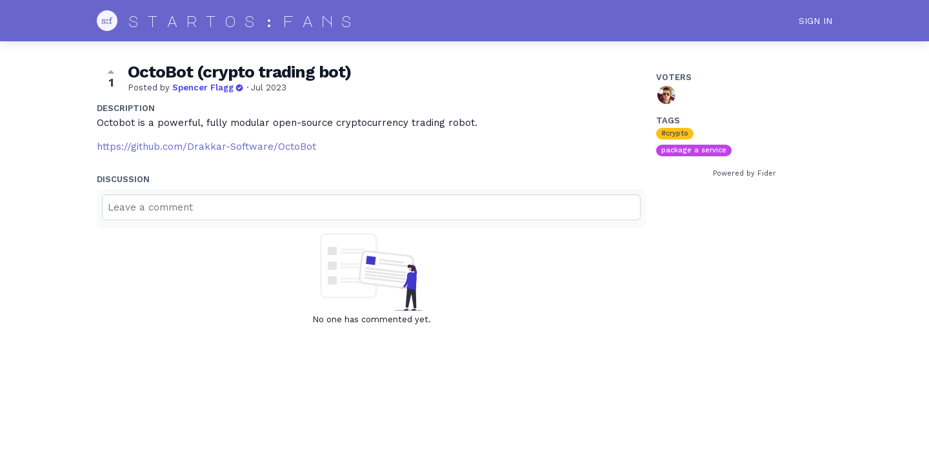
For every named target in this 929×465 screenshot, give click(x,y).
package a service (693, 150)
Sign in (815, 21)
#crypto (674, 133)
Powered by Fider (744, 173)
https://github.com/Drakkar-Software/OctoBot (206, 146)
